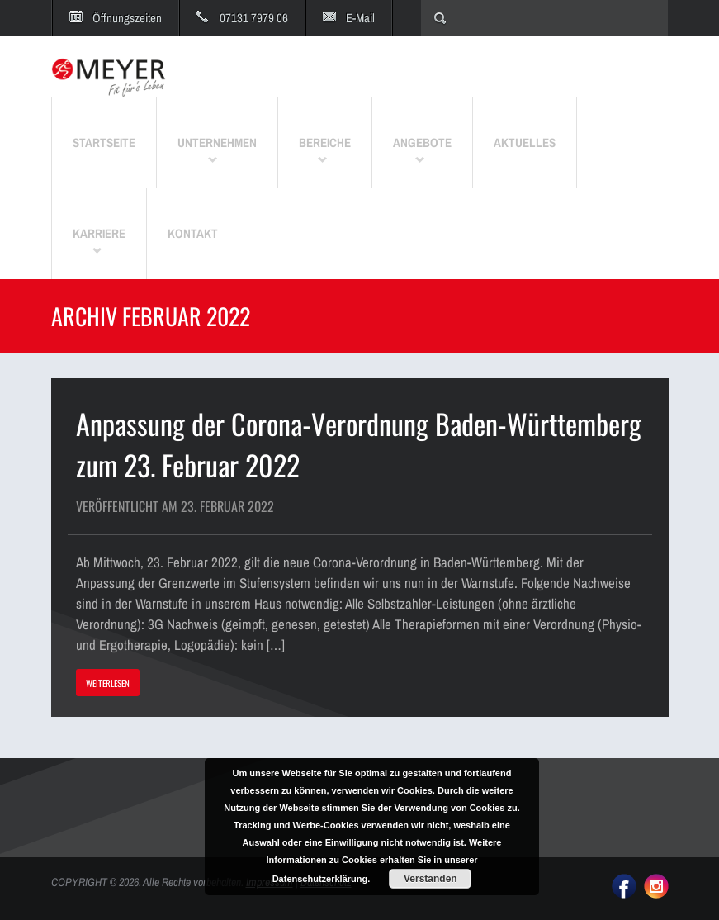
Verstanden (430, 878)
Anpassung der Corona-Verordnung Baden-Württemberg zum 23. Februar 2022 (358, 444)
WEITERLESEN (108, 683)
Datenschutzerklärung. (321, 879)
